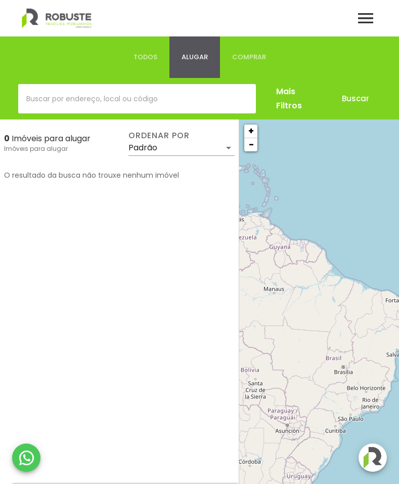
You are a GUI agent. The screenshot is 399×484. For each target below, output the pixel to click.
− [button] (251, 144)
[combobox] (137, 98)
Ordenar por (158, 136)
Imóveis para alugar (36, 148)
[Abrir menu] (365, 18)
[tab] (145, 57)
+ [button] (251, 131)
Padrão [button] (142, 147)
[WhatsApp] (26, 457)
